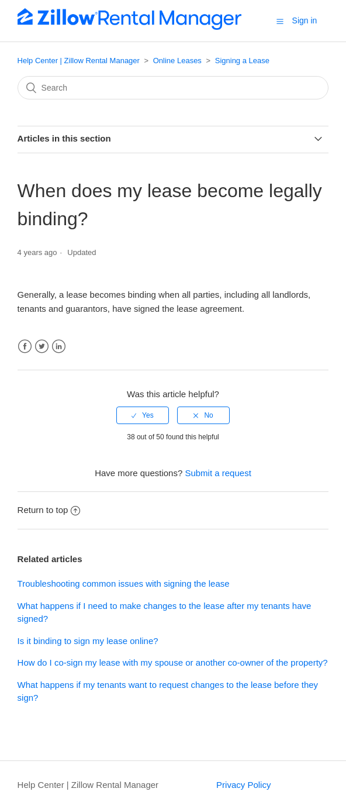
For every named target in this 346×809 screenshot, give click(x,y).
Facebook (25, 346)
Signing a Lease (242, 60)
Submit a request (218, 473)
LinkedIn (58, 346)
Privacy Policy (243, 785)
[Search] (173, 87)
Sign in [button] (304, 20)
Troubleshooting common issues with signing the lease (124, 583)
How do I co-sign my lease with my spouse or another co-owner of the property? (173, 662)
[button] (279, 21)
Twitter (41, 346)
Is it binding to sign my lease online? (88, 641)
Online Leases (177, 60)
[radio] (142, 415)
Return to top (49, 510)
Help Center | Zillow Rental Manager (79, 60)
